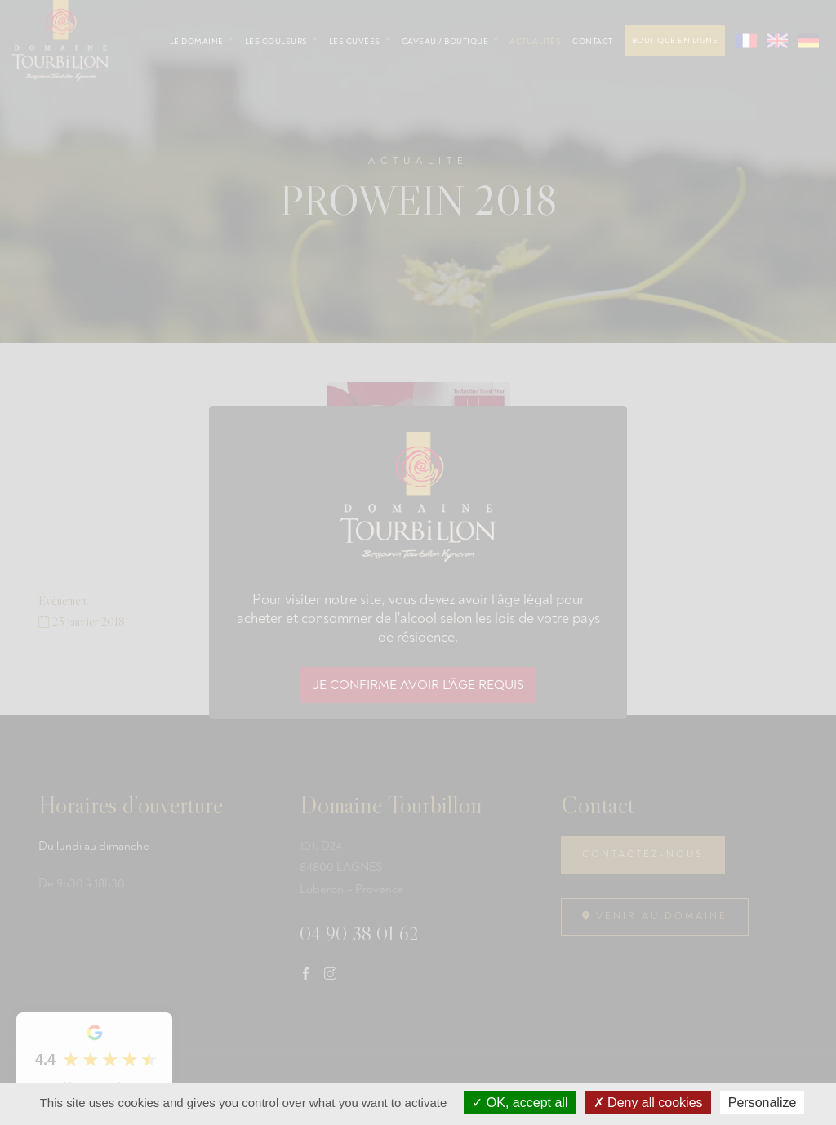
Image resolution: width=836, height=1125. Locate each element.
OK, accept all (519, 1102)
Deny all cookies (648, 1102)
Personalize (762, 1102)
